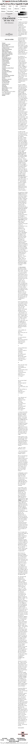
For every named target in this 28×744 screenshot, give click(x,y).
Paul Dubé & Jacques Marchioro (10, 742)
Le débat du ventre (5, 48)
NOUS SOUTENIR (14, 741)
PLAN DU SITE (11, 740)
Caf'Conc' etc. (16, 8)
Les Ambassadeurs (5, 70)
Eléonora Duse (5, 89)
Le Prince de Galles (6, 81)
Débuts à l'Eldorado (6, 55)
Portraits (3, 77)
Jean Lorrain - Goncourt (6, 79)
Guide (17, 6)
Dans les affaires (5, 45)
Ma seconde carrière (6, 76)
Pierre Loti (4, 85)
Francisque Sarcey (21, 175)
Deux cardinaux (5, 90)
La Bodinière (4, 64)
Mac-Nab (24, 152)
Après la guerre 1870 (6, 44)
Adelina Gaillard (5, 50)
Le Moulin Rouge (5, 60)
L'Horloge (4, 69)
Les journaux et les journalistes (8, 75)
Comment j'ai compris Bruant (8, 68)
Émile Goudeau (21, 152)
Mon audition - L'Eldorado (7, 53)
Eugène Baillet (21, 219)
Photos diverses (10, 11)
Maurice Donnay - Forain (7, 87)
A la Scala (4, 66)
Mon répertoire (5, 74)
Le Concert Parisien (6, 63)
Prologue (3, 43)
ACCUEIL (4, 738)
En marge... (17, 11)
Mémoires (23, 8)
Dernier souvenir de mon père (8, 46)
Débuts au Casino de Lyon (7, 54)
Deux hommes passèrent (7, 49)
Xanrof (22, 154)
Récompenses (8, 92)
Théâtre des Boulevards (6, 51)
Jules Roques (4, 86)
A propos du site (23, 6)
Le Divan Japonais (5, 61)
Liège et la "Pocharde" (6, 59)
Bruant (19, 154)
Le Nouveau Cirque (6, 65)
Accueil (10, 6)
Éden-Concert (4, 56)
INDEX (12, 738)
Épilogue (3, 95)
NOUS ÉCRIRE (22, 740)
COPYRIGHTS (21, 738)
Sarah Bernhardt (5, 80)
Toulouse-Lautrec (5, 84)
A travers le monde (5, 94)
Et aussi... (10, 8)
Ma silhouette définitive (6, 58)
